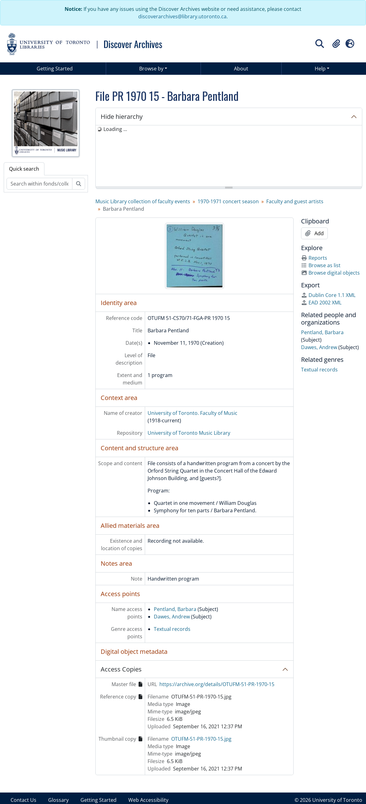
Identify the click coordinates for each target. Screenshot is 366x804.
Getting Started (55, 68)
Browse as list (321, 265)
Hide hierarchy (122, 116)
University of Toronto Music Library (189, 432)
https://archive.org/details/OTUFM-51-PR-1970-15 (216, 684)
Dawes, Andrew (172, 616)
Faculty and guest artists (294, 201)
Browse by (151, 68)
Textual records (172, 629)
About (241, 68)
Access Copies (121, 669)
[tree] (229, 156)
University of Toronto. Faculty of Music (192, 413)
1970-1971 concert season (228, 201)
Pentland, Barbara (175, 609)
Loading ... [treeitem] (115, 129)
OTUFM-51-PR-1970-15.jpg (201, 738)
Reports (314, 257)
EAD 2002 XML (321, 302)
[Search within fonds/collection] (39, 184)
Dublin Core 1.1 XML (328, 295)
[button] (336, 44)
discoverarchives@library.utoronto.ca (182, 16)
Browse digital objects (330, 272)
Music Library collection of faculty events (142, 201)
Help (320, 68)
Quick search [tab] (24, 168)
